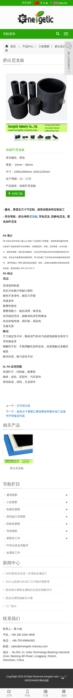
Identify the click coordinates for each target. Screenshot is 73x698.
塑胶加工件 (13, 538)
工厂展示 (11, 606)
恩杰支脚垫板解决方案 (19, 598)
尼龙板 (33, 216)
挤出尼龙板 (17, 468)
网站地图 (44, 680)
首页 (13, 46)
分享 (9, 692)
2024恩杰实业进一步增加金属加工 (26, 573)
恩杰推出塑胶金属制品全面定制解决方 (29, 589)
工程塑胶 (44, 46)
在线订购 (15, 193)
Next (62, 101)
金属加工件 (13, 552)
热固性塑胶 (13, 509)
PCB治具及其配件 (17, 545)
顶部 (64, 692)
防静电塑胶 (13, 523)
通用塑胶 (11, 494)
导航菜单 (9, 33)
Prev (11, 101)
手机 (27, 692)
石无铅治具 (23, 405)
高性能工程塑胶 (16, 516)
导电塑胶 (11, 531)
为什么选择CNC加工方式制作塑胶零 (28, 581)
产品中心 (28, 46)
